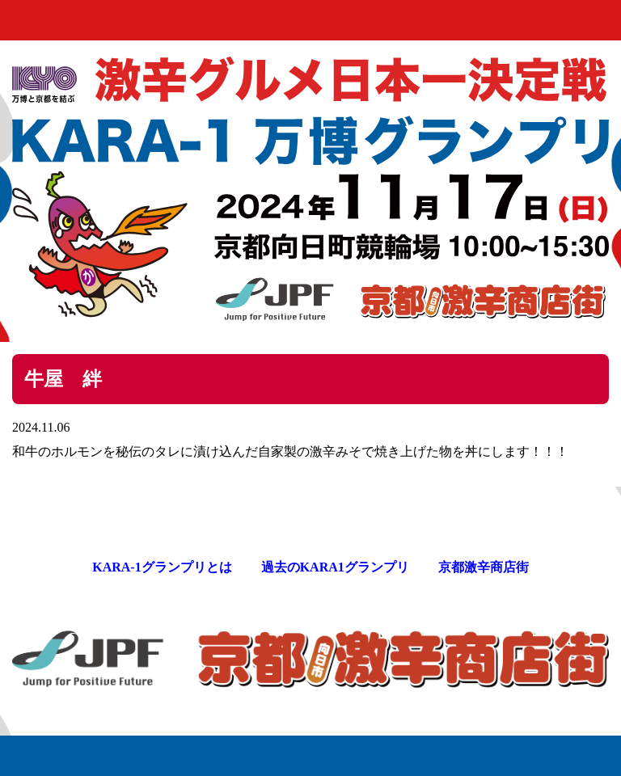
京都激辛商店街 (483, 567)
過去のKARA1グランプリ (335, 567)
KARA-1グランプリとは (161, 567)
